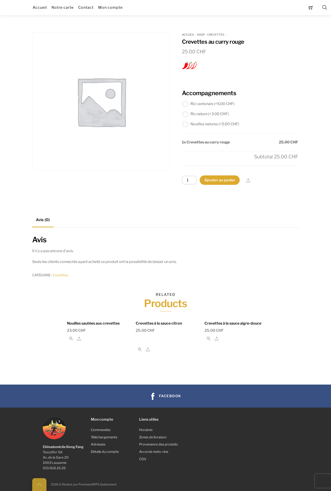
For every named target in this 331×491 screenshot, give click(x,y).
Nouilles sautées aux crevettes (93, 323)
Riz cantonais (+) (209, 104)
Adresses (98, 444)
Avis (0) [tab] (43, 219)
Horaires (146, 430)
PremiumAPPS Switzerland (97, 484)
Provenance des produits (158, 444)
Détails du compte (105, 452)
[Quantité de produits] (189, 180)
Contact (86, 7)
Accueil (40, 7)
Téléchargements (104, 437)
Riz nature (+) (206, 114)
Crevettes (215, 34)
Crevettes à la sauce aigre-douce (232, 323)
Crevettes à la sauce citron (159, 323)
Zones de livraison (152, 437)
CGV (142, 459)
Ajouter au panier (219, 180)
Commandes (100, 430)
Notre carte (63, 7)
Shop (201, 34)
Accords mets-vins (153, 452)
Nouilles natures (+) (211, 124)
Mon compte (110, 7)
